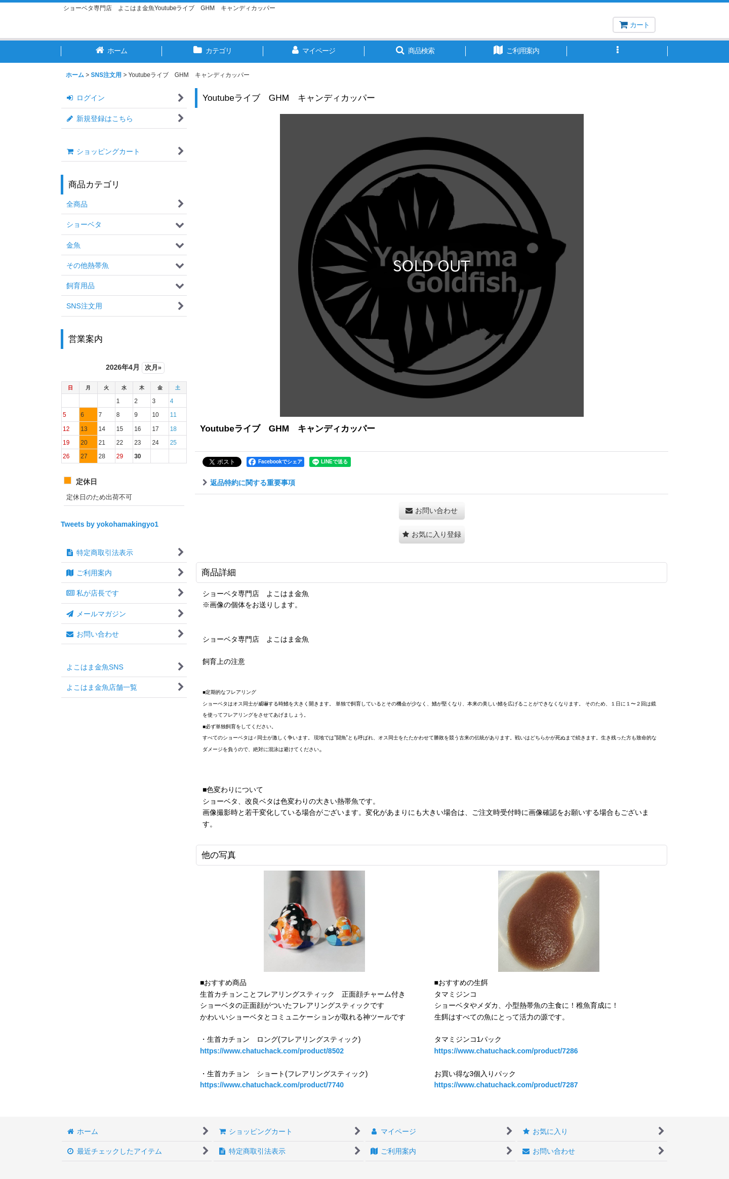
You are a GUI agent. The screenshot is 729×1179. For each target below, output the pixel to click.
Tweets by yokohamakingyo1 (109, 524)
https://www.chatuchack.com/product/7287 (506, 1085)
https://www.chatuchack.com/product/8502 (272, 1051)
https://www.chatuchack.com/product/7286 (506, 1051)
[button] (415, 52)
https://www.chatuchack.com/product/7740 (272, 1085)
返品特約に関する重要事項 (248, 483)
